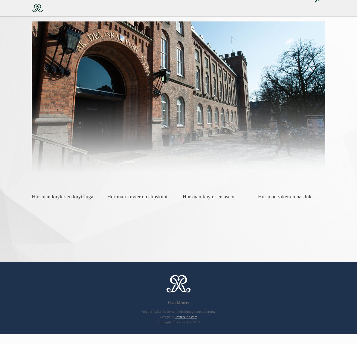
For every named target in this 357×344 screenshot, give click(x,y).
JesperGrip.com (186, 317)
